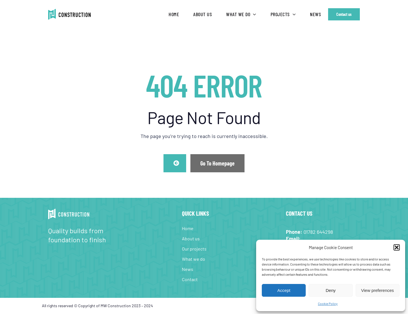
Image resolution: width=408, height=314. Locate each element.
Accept (283, 290)
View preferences (377, 290)
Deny (330, 290)
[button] (397, 247)
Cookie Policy (328, 303)
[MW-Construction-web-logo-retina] (69, 11)
